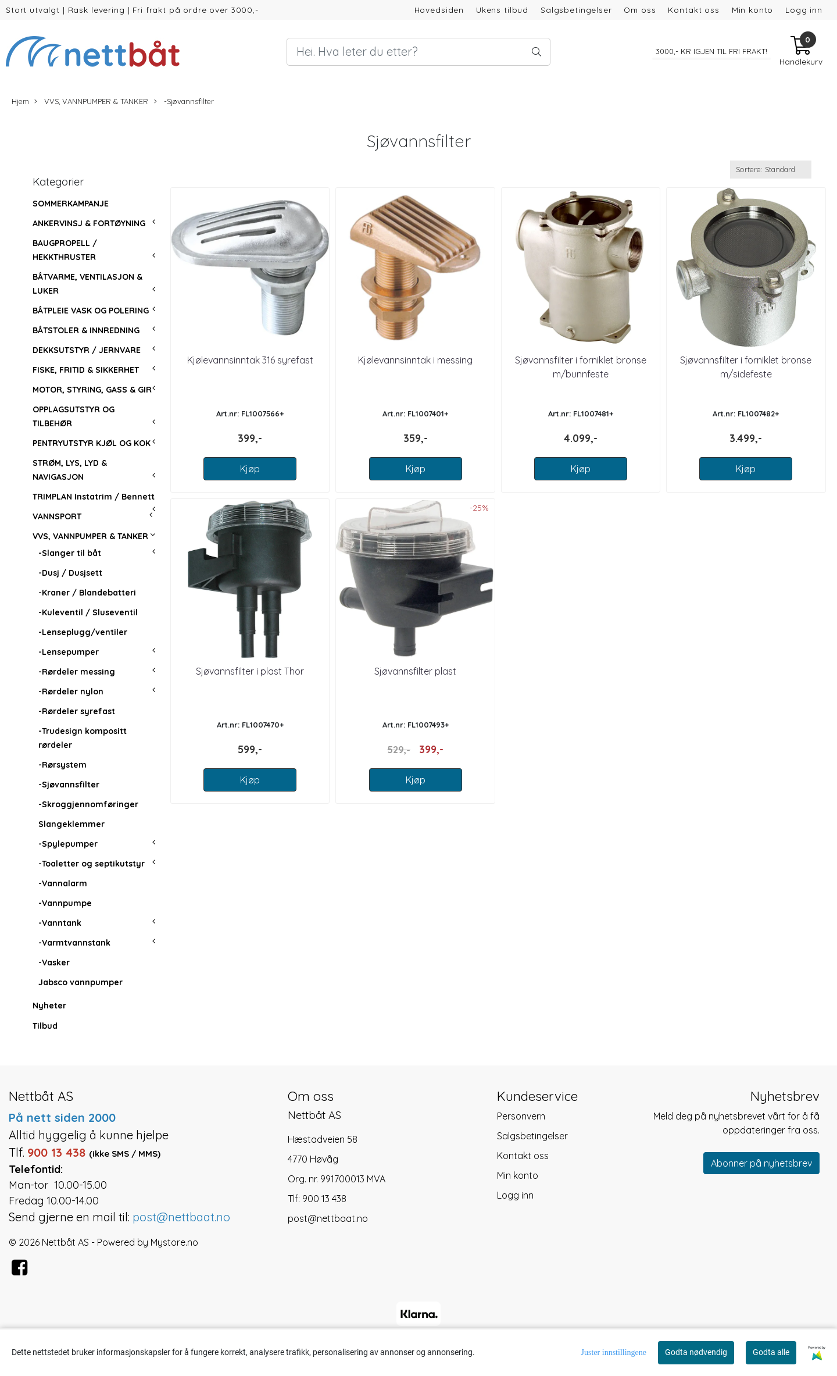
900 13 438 (324, 1198)
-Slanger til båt (69, 553)
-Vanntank (59, 923)
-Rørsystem (62, 765)
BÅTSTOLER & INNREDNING (86, 330)
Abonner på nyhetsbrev (761, 1163)
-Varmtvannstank (74, 942)
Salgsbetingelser (576, 10)
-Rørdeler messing (76, 671)
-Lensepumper (68, 652)
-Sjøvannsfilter (184, 101)
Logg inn (803, 10)
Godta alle (771, 1352)
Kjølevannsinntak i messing (415, 360)
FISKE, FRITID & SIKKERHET (86, 370)
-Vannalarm (62, 883)
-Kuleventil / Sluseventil (88, 612)
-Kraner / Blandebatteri (87, 592)
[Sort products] (770, 170)
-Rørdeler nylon (70, 691)
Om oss (640, 10)
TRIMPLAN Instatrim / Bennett (94, 496)
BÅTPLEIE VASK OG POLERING (91, 310)
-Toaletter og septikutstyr (91, 863)
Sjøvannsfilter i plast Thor (250, 671)
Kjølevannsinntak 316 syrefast (250, 360)
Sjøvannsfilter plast (415, 671)
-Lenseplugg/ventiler (82, 632)
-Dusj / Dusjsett (70, 573)
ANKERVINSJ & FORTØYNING (89, 223)
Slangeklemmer (71, 824)
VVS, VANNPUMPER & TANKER (91, 101)
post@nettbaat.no (328, 1218)
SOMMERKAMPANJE (71, 203)
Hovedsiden (439, 10)
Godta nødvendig (696, 1352)
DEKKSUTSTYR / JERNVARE (87, 350)
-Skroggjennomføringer (88, 804)
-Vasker (54, 962)
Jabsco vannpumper (80, 982)
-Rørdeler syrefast (76, 711)
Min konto (753, 10)
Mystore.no (174, 1242)
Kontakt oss (693, 10)
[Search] (418, 52)
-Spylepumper (68, 844)
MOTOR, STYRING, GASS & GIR (92, 389)
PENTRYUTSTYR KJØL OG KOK (92, 443)
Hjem (20, 101)
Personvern (521, 1116)
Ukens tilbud (502, 10)
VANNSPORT (57, 516)
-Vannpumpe (65, 903)
